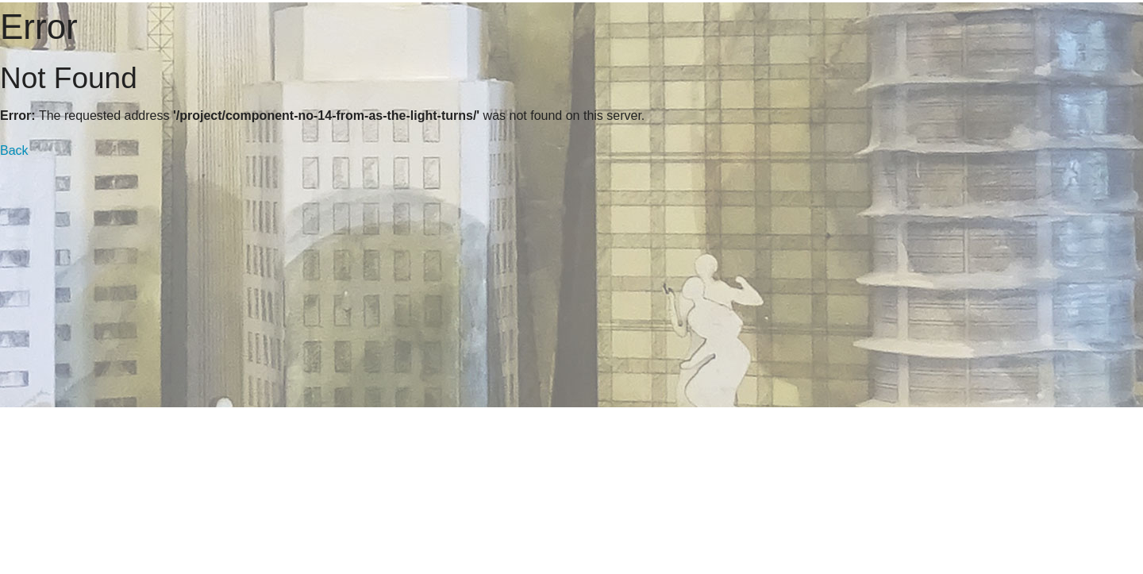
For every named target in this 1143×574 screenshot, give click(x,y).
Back (14, 150)
